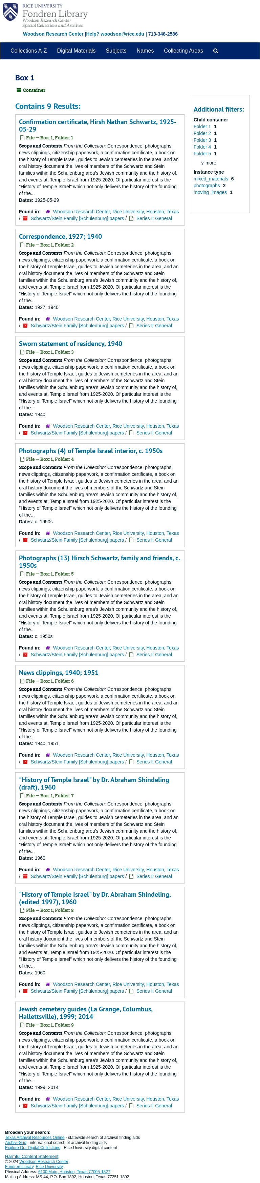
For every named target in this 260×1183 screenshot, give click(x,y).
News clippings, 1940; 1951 (59, 672)
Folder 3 (203, 140)
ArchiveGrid (15, 1142)
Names (145, 51)
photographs (207, 185)
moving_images (211, 192)
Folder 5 (203, 153)
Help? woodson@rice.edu (115, 34)
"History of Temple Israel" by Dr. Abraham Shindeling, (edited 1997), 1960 (95, 898)
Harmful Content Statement (32, 1156)
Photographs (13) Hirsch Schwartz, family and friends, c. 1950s (99, 562)
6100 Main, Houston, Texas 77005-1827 (74, 1171)
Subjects (116, 51)
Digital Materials (76, 51)
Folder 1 (203, 126)
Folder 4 (203, 147)
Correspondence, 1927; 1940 (60, 236)
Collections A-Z (28, 51)
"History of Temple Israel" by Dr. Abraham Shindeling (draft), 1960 (94, 783)
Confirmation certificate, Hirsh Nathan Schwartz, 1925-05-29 (97, 125)
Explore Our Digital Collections (32, 1147)
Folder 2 (203, 133)
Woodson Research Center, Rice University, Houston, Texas (116, 211)
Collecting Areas (183, 51)
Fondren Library (19, 1166)
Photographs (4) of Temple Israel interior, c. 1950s (90, 450)
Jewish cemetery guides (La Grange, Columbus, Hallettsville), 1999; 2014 (85, 1013)
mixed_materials (212, 178)
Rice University (49, 1166)
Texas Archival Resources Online (34, 1137)
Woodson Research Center (53, 34)
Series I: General (154, 218)
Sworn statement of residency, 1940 (70, 343)
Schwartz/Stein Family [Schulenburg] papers (77, 218)
